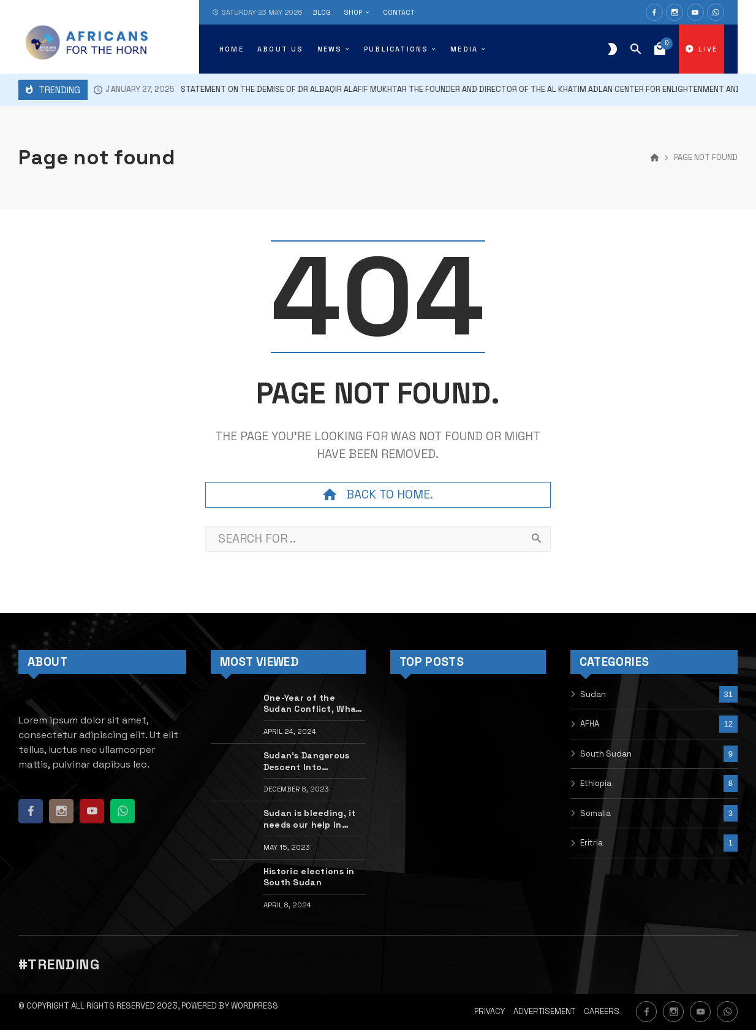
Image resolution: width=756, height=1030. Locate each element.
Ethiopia (595, 783)
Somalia (595, 813)
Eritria (591, 842)
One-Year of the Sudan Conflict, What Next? (311, 703)
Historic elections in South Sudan (309, 877)
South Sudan (606, 754)
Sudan (593, 694)
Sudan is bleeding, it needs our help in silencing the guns (309, 818)
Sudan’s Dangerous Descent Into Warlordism (306, 761)
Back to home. (378, 495)
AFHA (589, 724)
